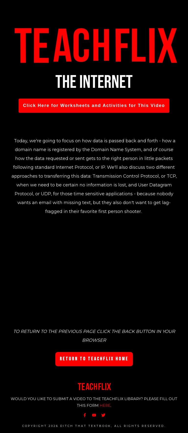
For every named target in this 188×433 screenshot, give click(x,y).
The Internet (94, 82)
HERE (105, 405)
